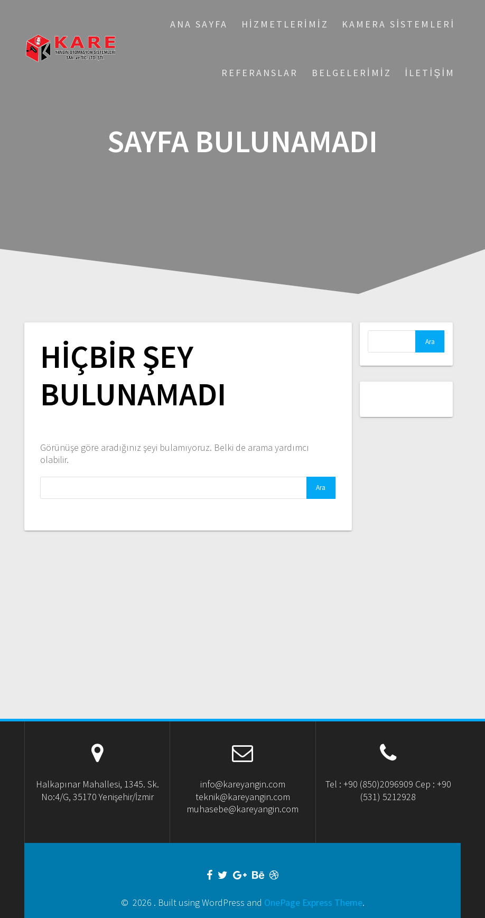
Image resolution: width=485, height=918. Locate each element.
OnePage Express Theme (313, 902)
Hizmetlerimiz (285, 24)
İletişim (430, 73)
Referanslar (259, 73)
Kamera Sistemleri (398, 24)
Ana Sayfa (199, 24)
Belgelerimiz (351, 73)
